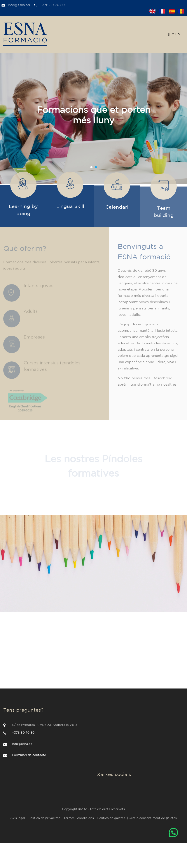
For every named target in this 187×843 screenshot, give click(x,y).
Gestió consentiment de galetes (153, 818)
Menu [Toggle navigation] (176, 34)
